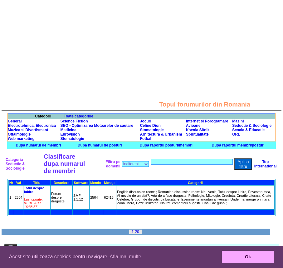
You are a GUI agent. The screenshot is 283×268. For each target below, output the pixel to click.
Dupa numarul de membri (38, 145)
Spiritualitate (197, 134)
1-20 (135, 232)
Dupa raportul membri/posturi (238, 145)
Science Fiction (74, 121)
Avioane (193, 125)
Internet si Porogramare (207, 121)
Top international (265, 164)
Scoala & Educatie (248, 130)
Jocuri (145, 121)
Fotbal (145, 138)
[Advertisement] (141, 43)
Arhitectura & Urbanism (161, 134)
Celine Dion (150, 125)
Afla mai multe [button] (125, 256)
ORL (236, 134)
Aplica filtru (243, 164)
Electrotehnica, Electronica (32, 125)
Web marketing (21, 138)
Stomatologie (152, 130)
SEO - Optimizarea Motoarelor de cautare (96, 125)
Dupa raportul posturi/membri (166, 145)
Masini (238, 121)
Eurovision (70, 134)
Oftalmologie (19, 134)
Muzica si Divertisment (28, 130)
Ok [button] (248, 256)
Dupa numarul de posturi (100, 145)
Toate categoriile (78, 116)
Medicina (68, 130)
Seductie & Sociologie (251, 125)
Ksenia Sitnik (197, 130)
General (15, 121)
